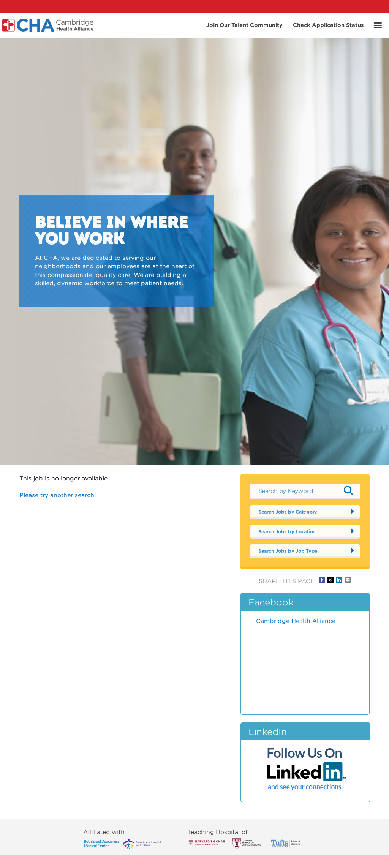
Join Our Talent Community (244, 24)
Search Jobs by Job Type (288, 551)
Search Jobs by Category (287, 512)
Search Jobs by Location (287, 531)
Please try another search (56, 494)
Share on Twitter (330, 580)
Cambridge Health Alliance (295, 620)
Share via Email (348, 580)
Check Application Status (328, 24)
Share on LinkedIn (339, 580)
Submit (348, 491)
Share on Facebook (322, 580)
